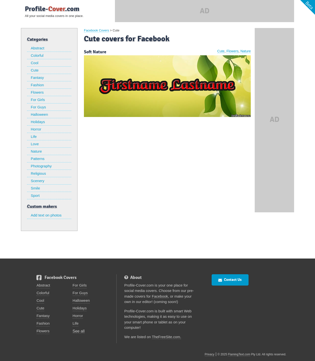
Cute (35, 70)
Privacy (209, 354)
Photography (41, 166)
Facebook (160, 296)
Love (35, 144)
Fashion (37, 85)
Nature (36, 151)
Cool (34, 63)
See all (79, 331)
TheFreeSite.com (166, 337)
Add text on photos (46, 215)
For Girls (38, 100)
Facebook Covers (96, 30)
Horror (36, 129)
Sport (35, 195)
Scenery (37, 181)
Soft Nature (95, 52)
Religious (38, 173)
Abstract (37, 48)
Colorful (37, 55)
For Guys (38, 107)
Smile (35, 188)
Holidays (38, 122)
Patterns (38, 159)
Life (34, 136)
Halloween (39, 114)
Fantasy (37, 77)
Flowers (37, 92)
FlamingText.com (239, 354)
